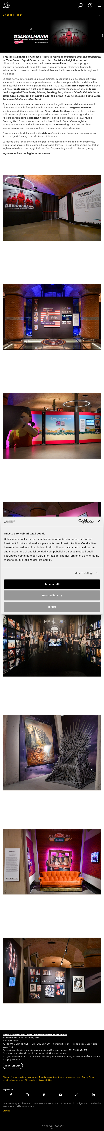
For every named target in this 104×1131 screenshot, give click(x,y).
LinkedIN (93, 1094)
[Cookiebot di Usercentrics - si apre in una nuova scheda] (78, 521)
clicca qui (65, 1044)
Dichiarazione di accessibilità (38, 1080)
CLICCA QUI (44, 1044)
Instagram (27, 1094)
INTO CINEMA (12, 1065)
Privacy (6, 1077)
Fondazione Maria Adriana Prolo (50, 1034)
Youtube (60, 1094)
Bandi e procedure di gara (51, 1077)
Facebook (11, 1094)
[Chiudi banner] (99, 521)
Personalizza (52, 595)
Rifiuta (52, 606)
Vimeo (44, 1094)
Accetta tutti (52, 584)
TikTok (76, 1094)
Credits (6, 1110)
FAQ (11, 1047)
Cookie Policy (87, 1077)
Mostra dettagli (84, 573)
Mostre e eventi (13, 15)
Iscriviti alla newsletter (13, 1080)
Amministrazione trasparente (24, 1077)
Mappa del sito (73, 1077)
